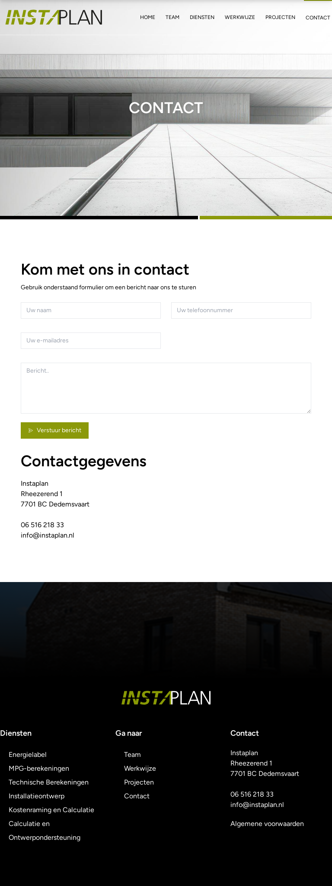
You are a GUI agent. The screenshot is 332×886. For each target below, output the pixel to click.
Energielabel (28, 754)
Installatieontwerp (36, 796)
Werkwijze (240, 17)
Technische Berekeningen (49, 782)
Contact (318, 18)
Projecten (280, 17)
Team (172, 17)
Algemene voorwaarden (267, 824)
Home (147, 17)
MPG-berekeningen (39, 768)
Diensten (202, 17)
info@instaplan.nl (47, 535)
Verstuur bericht (54, 430)
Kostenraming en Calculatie (51, 810)
